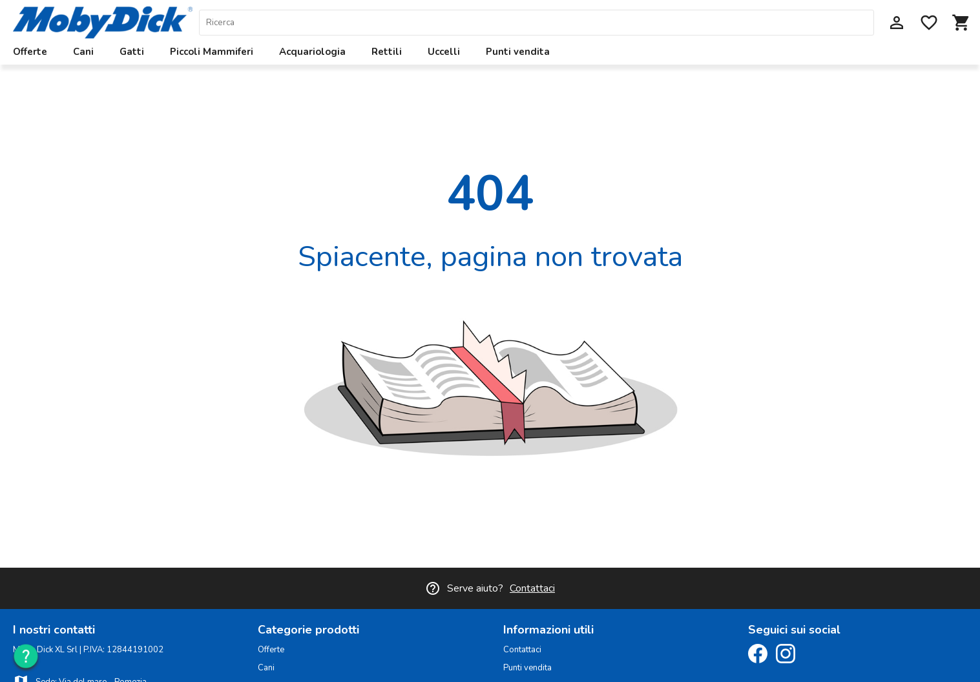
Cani (83, 51)
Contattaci (532, 588)
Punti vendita (518, 51)
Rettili (386, 51)
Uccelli (444, 51)
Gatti (132, 51)
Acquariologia (312, 51)
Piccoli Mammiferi (211, 51)
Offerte (30, 51)
